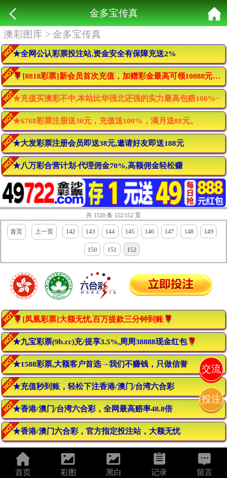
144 (110, 231)
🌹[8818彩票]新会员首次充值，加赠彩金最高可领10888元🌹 (117, 75)
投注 (211, 399)
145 (130, 231)
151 (112, 249)
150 (92, 249)
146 (149, 231)
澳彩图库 (23, 34)
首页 (16, 231)
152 (132, 249)
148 (189, 231)
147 (169, 231)
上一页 (44, 231)
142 (71, 231)
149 (209, 231)
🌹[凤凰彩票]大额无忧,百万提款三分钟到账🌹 (93, 319)
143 (90, 231)
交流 (211, 369)
